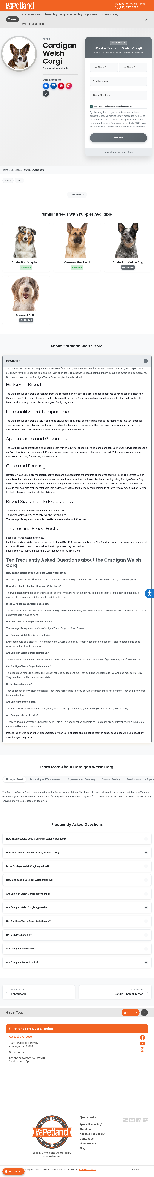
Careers (106, 14)
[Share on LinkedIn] (54, 86)
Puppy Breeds (92, 14)
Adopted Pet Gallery (71, 14)
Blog (115, 14)
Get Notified (128, 266)
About (9, 179)
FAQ (22, 179)
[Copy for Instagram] (69, 86)
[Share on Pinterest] (61, 86)
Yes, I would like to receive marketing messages (113, 105)
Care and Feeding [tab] (117, 778)
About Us (85, 1130)
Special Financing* (91, 1125)
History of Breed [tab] (15, 778)
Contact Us (87, 1139)
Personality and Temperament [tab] (48, 778)
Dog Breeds (16, 168)
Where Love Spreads (33, 23)
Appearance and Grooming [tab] (86, 778)
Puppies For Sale (31, 14)
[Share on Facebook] (46, 86)
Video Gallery (49, 14)
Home (5, 168)
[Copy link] (46, 93)
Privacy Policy (138, 1170)
